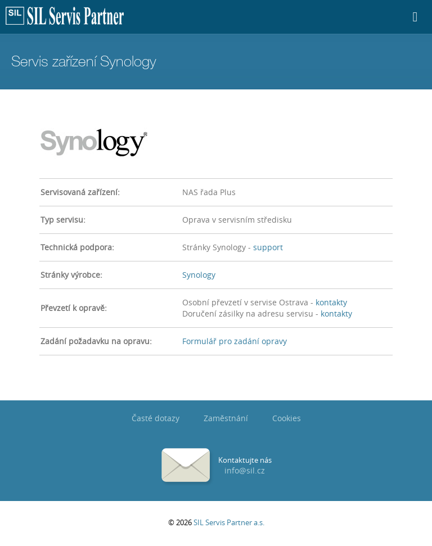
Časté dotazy (155, 418)
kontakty (331, 302)
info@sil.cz (244, 470)
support (268, 247)
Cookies (286, 418)
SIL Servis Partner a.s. (229, 522)
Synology (198, 274)
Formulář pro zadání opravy (234, 341)
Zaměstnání (226, 418)
